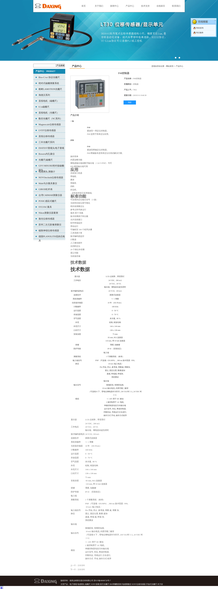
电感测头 (81, 584)
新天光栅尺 (104, 584)
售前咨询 (199, 28)
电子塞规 (73, 584)
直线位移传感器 (46, 136)
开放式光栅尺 (151, 584)
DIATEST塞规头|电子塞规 (51, 148)
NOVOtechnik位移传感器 (51, 177)
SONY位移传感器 (139, 584)
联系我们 (176, 6)
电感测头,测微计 (47, 171)
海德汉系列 (44, 95)
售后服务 (199, 33)
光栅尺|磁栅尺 (46, 160)
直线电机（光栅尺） (49, 112)
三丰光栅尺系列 (46, 142)
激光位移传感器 (46, 219)
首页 (83, 6)
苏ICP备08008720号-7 (102, 580)
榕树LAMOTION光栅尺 (50, 89)
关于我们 (99, 6)
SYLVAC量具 (45, 207)
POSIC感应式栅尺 (47, 201)
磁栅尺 (88, 584)
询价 (130, 102)
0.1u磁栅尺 (44, 107)
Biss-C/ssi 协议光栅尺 (49, 77)
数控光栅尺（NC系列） (50, 118)
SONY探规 (95, 584)
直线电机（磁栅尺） (49, 101)
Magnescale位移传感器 (50, 124)
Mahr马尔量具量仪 (48, 183)
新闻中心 (114, 6)
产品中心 (130, 6)
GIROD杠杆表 (46, 189)
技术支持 (145, 6)
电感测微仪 (126, 584)
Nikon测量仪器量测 (48, 213)
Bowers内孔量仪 (47, 154)
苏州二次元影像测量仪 (50, 224)
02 (109, 30)
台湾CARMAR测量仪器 (50, 195)
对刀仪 (160, 584)
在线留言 (161, 6)
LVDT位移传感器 (47, 130)
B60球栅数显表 (116, 584)
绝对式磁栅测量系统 (49, 83)
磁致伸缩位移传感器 (49, 230)
